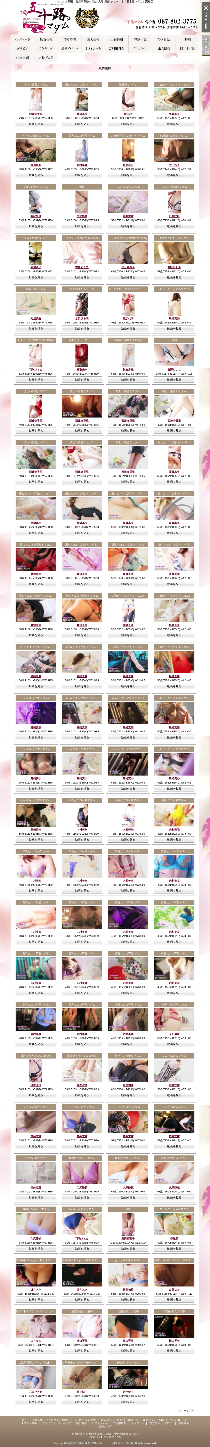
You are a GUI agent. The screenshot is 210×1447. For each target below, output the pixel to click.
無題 (82, 186)
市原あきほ (82, 267)
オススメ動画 (187, 39)
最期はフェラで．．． (82, 340)
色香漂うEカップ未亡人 (174, 135)
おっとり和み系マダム (128, 1260)
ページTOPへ (189, 1410)
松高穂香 (128, 1289)
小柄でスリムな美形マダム (82, 237)
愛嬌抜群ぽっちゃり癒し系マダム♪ (36, 1260)
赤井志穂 (128, 216)
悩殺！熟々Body (36, 289)
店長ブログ (46, 57)
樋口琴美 (82, 1340)
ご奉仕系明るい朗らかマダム (128, 135)
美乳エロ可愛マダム (174, 800)
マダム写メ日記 (164, 39)
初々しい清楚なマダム (36, 135)
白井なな (174, 1289)
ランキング (46, 48)
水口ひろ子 (82, 318)
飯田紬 (128, 114)
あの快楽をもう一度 (82, 289)
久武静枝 (82, 216)
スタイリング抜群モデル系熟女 (36, 340)
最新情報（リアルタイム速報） (46, 39)
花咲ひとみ (174, 267)
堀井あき (36, 1289)
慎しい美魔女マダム (36, 84)
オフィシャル (93, 48)
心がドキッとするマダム (128, 646)
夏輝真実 (82, 114)
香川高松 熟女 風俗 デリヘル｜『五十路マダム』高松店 (100, 1443)
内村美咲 (82, 165)
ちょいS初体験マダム (174, 186)
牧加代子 (36, 267)
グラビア (22, 48)
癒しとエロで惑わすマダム (36, 544)
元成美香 (36, 318)
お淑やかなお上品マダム (174, 237)
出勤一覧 (117, 39)
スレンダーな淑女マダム (174, 1209)
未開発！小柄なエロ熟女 (128, 340)
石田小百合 (35, 1391)
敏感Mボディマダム (128, 1362)
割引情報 (69, 48)
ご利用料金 (117, 48)
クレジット (140, 48)
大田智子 (174, 165)
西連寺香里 (35, 114)
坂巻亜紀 (128, 165)
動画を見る (36, 124)
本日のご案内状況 (69, 39)
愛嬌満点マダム (128, 84)
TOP (22, 39)
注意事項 (22, 57)
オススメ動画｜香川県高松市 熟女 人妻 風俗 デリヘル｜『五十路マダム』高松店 (105, 17)
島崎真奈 (174, 114)
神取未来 (82, 369)
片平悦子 (82, 1391)
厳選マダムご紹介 (140, 39)
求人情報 (164, 48)
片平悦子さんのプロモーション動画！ (84, 1362)
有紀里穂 (36, 216)
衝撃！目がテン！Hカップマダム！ (175, 1260)
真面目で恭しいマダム (82, 1158)
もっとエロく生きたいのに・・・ (36, 237)
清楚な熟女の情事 (82, 1311)
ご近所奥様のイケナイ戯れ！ (35, 1362)
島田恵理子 (128, 1238)
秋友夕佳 (128, 369)
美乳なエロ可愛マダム (82, 135)
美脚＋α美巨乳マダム (36, 186)
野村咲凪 (174, 216)
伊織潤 (174, 1238)
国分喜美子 (128, 267)
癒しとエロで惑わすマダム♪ (82, 84)
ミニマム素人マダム (128, 186)
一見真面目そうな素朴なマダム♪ (128, 237)
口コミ (187, 48)
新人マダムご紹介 (93, 39)
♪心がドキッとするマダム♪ (174, 84)
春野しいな (174, 369)
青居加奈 (36, 165)
